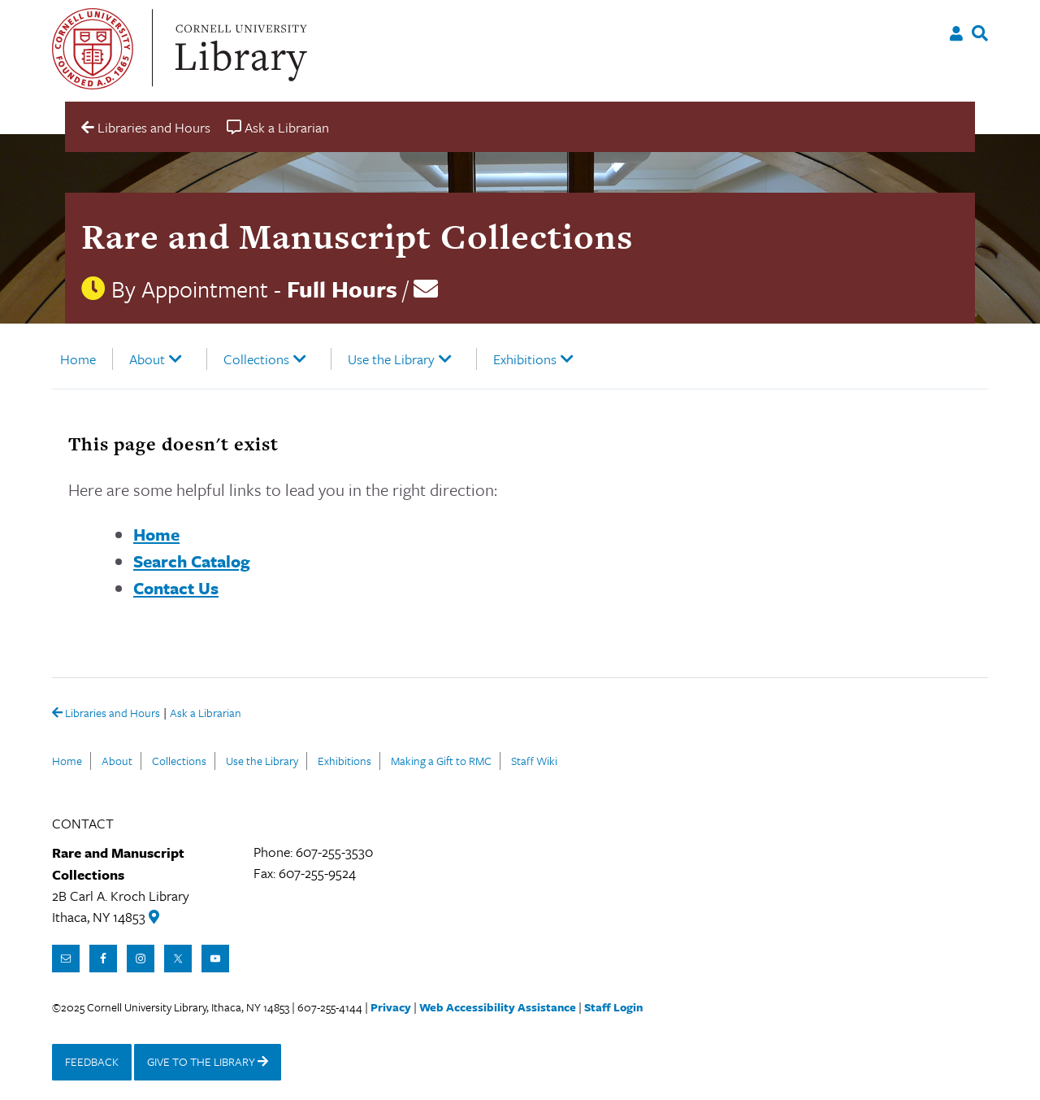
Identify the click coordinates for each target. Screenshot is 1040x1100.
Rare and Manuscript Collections (357, 236)
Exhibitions (525, 359)
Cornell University (92, 48)
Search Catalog (191, 561)
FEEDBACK (92, 1061)
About (147, 359)
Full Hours (342, 288)
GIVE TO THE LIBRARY (207, 1061)
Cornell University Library (239, 48)
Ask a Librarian (205, 714)
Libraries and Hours (106, 714)
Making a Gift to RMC (441, 760)
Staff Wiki (534, 760)
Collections (256, 359)
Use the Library (391, 359)
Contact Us (176, 588)
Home (78, 359)
